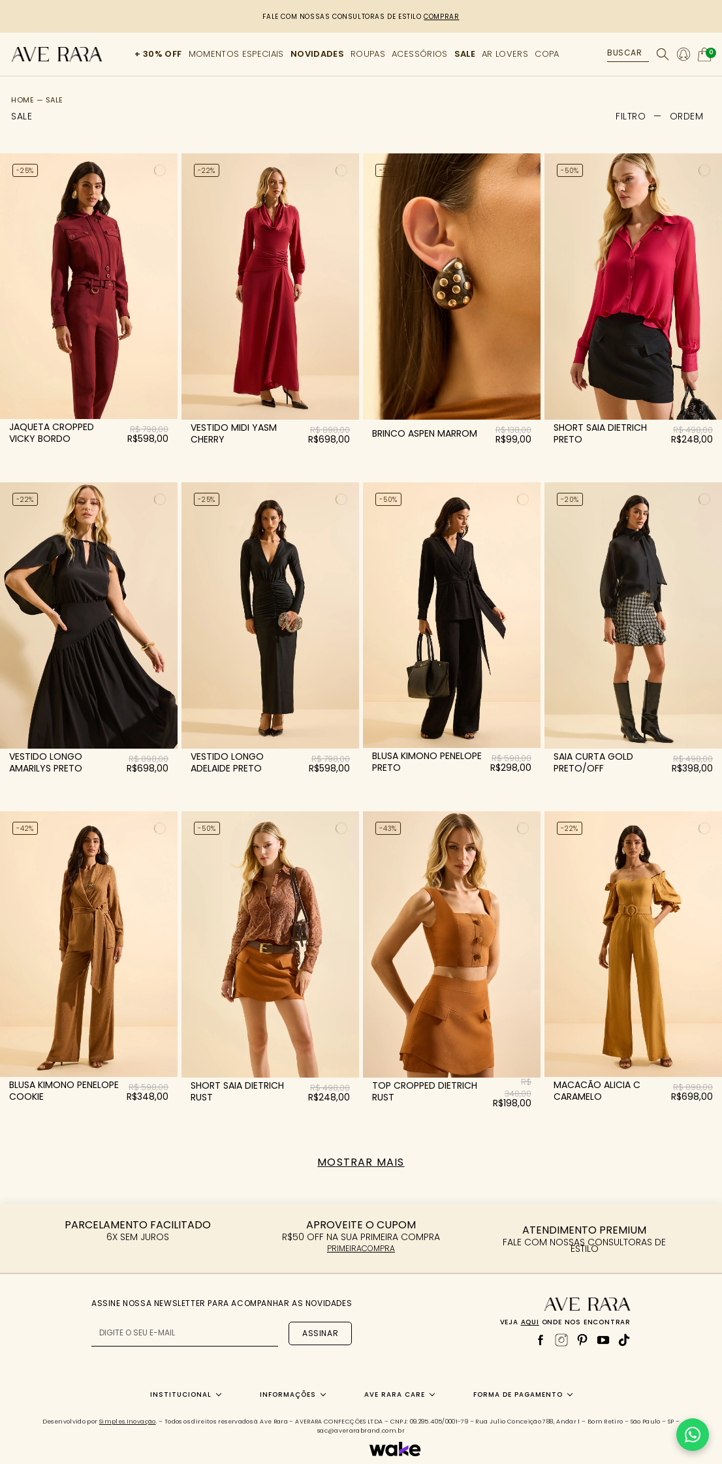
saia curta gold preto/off (593, 762)
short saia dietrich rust (237, 1091)
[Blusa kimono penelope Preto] (452, 615)
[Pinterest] (582, 1340)
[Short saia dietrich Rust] (270, 944)
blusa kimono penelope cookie (64, 1090)
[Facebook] (540, 1340)
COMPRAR (441, 17)
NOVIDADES (317, 54)
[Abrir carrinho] (704, 54)
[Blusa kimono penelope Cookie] (89, 944)
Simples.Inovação (127, 1421)
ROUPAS (368, 54)
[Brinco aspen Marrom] (452, 286)
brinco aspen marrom (424, 433)
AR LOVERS (505, 54)
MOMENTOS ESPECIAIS (236, 54)
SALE (464, 54)
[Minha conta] (683, 54)
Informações (288, 1394)
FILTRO (631, 116)
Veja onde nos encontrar (565, 1322)
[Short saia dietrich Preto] (633, 286)
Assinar (320, 1333)
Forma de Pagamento (518, 1394)
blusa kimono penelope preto (427, 761)
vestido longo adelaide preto (227, 762)
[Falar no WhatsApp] (692, 1434)
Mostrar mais (360, 1162)
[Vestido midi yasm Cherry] (270, 286)
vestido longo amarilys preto (45, 762)
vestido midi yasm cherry (234, 433)
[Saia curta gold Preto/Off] (633, 615)
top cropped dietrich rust (424, 1091)
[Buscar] (663, 54)
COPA (547, 54)
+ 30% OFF (157, 54)
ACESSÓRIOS (420, 54)
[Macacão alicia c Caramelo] (633, 944)
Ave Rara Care (394, 1394)
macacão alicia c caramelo (597, 1090)
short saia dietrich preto (600, 433)
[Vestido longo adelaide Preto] (270, 615)
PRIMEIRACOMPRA (361, 1248)
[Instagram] (561, 1340)
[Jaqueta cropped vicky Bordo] (89, 286)
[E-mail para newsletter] (184, 1333)
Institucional (181, 1394)
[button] (687, 116)
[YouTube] (603, 1340)
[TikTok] (624, 1340)
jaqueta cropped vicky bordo (51, 432)
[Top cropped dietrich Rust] (452, 944)
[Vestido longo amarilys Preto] (89, 615)
